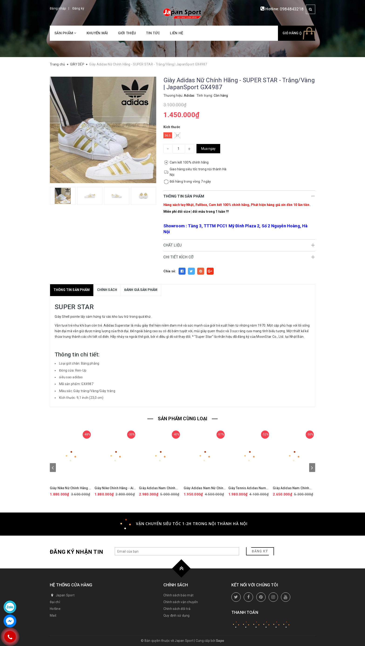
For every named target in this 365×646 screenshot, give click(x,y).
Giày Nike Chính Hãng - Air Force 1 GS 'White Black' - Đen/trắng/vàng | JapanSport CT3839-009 (115, 488)
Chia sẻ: (169, 271)
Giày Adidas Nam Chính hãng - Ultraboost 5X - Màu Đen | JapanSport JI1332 (159, 488)
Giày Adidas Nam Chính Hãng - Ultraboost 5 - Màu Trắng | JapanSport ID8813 (293, 488)
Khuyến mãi (97, 33)
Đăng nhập (58, 8)
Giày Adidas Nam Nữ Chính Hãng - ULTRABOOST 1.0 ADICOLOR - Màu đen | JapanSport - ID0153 (204, 488)
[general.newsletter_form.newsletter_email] (177, 551)
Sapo (220, 641)
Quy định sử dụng (176, 615)
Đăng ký (78, 8)
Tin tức (153, 33)
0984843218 (292, 9)
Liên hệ (176, 33)
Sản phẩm (65, 33)
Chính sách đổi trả (177, 609)
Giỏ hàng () (292, 33)
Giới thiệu (127, 33)
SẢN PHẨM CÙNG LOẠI (182, 418)
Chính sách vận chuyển (180, 602)
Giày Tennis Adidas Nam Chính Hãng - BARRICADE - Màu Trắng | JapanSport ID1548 (248, 488)
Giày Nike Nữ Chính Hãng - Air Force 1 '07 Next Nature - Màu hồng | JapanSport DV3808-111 (70, 488)
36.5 (168, 135)
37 (177, 135)
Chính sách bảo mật (178, 595)
